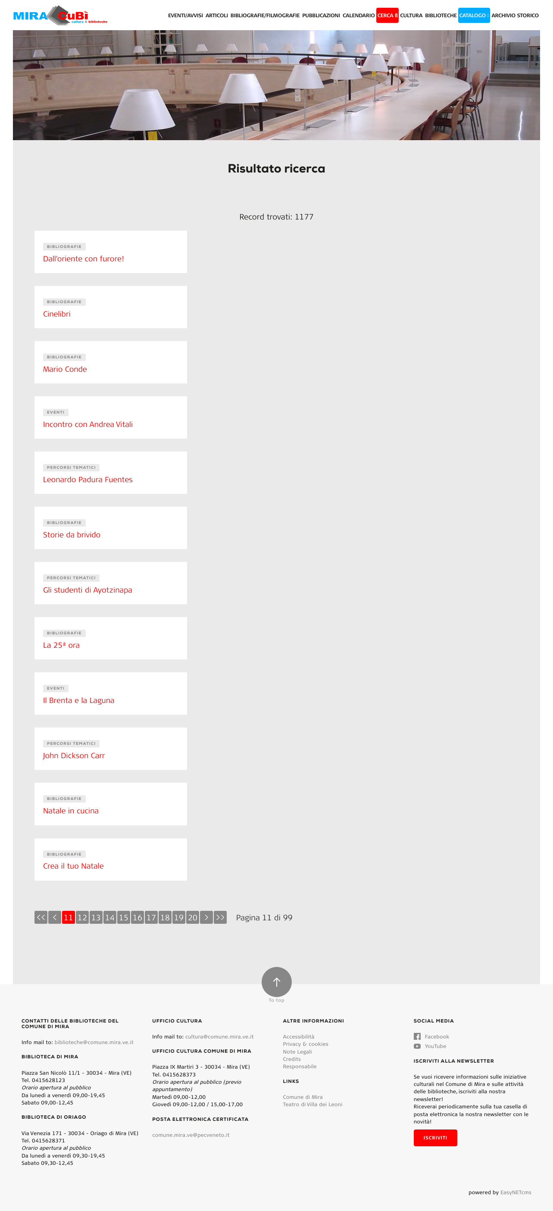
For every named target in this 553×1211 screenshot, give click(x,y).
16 (137, 911)
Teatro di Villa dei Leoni (313, 1098)
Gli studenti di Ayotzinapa (89, 586)
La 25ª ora (62, 641)
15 (123, 911)
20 (192, 911)
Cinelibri (57, 313)
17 (151, 911)
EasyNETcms (515, 1186)
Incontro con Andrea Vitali (89, 422)
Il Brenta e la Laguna (80, 695)
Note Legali (297, 1045)
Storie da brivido (72, 532)
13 (96, 911)
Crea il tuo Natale (74, 859)
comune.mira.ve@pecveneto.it (190, 1128)
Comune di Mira (303, 1090)
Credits (292, 1052)
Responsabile (300, 1060)
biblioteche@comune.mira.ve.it (94, 1035)
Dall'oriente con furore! (84, 258)
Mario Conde (65, 367)
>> (220, 911)
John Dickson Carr (75, 750)
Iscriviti (435, 1131)
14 (110, 911)
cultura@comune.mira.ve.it (219, 1030)
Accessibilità (299, 1030)
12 (82, 911)
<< (41, 911)
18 (165, 911)
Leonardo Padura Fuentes (89, 477)
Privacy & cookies (305, 1037)
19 (179, 911)
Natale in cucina (71, 805)
